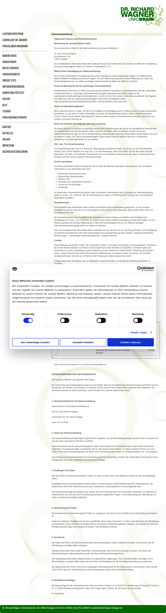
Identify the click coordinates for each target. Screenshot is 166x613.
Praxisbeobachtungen (14, 117)
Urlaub (6, 139)
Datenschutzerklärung (15, 152)
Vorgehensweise (11, 74)
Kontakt (6, 127)
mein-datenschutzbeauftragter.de (94, 364)
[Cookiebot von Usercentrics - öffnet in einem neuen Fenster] (139, 269)
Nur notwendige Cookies (35, 342)
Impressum (8, 146)
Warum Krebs (9, 56)
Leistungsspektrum (12, 34)
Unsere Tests (9, 80)
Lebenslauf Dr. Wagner (14, 40)
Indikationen (9, 62)
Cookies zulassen (130, 342)
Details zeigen (139, 332)
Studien (6, 111)
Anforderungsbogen (13, 87)
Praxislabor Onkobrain (15, 46)
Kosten (6, 99)
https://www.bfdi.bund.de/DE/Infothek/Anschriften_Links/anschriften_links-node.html (90, 101)
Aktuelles (7, 133)
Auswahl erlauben (83, 342)
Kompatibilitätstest (13, 93)
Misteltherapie (10, 68)
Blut (4, 105)
